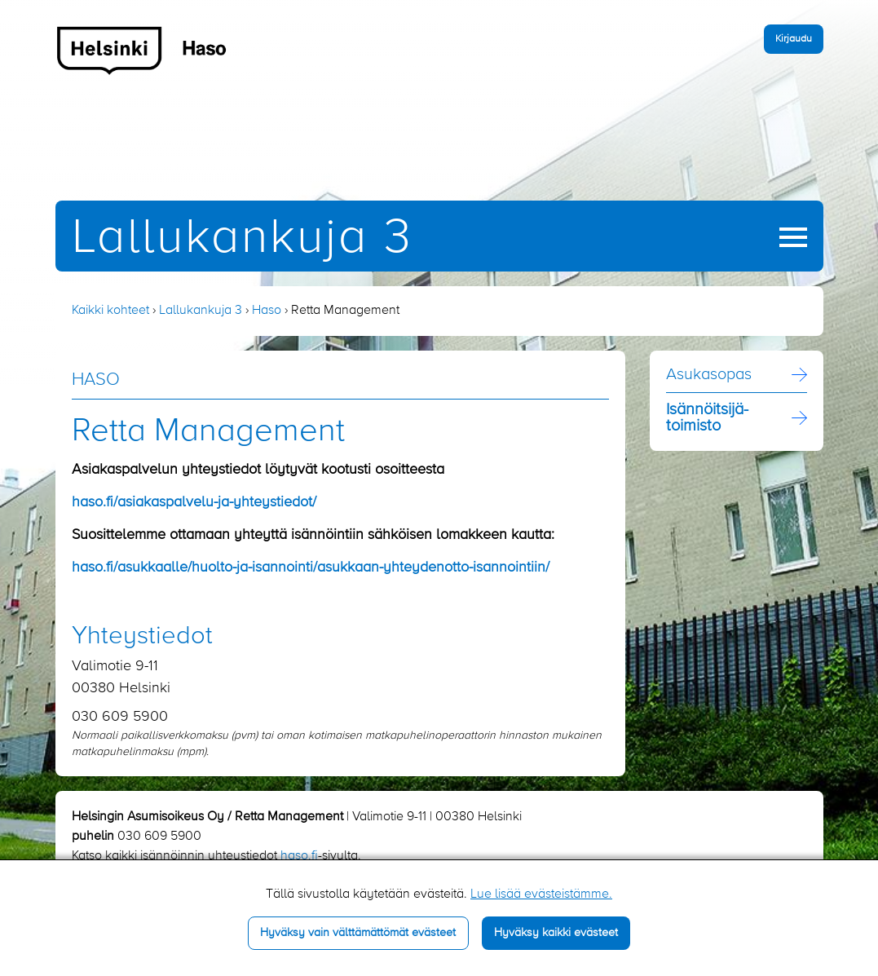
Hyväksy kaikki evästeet (556, 932)
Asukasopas (709, 375)
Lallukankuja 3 (242, 238)
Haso (266, 310)
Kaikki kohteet (110, 310)
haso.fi (299, 856)
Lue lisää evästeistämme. (541, 894)
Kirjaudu (793, 38)
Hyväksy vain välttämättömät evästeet (358, 932)
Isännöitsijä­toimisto (707, 418)
